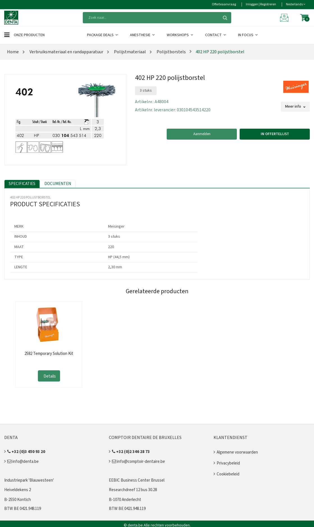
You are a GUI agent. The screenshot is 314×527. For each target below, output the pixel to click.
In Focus (248, 35)
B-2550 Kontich (17, 500)
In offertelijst (275, 134)
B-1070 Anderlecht (125, 500)
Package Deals (103, 35)
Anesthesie (142, 35)
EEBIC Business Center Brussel (136, 480)
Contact (216, 35)
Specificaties (22, 184)
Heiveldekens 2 (17, 490)
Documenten (57, 184)
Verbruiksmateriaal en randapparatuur (66, 52)
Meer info (295, 106)
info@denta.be (23, 461)
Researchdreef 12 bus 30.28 (133, 490)
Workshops (180, 35)
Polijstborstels (171, 52)
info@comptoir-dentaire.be (138, 461)
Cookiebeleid (228, 474)
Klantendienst (230, 437)
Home (13, 52)
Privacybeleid (228, 463)
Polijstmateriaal (129, 52)
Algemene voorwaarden (237, 452)
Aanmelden (201, 134)
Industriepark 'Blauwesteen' (29, 480)
